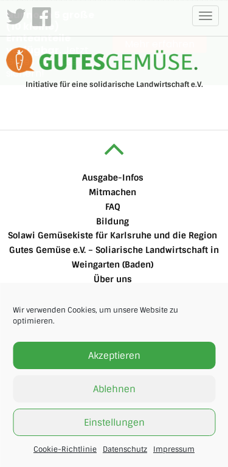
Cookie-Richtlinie (65, 449)
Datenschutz (125, 449)
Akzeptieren (114, 356)
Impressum (174, 449)
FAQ (112, 206)
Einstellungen (114, 423)
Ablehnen (114, 389)
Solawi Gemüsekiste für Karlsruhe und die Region (112, 235)
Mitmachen (112, 191)
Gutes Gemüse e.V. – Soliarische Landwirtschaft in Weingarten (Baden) (114, 257)
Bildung (112, 220)
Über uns (113, 278)
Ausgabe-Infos (112, 177)
